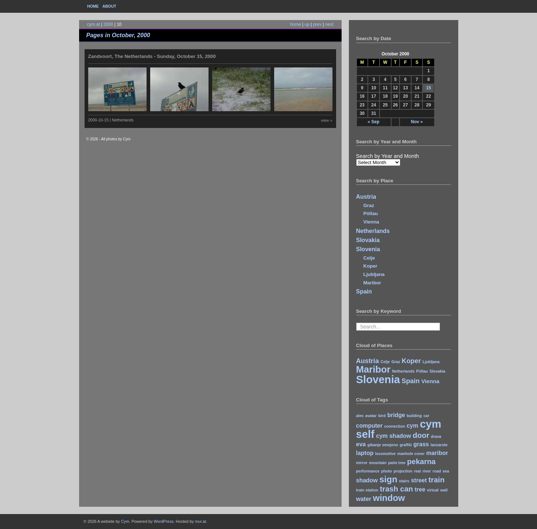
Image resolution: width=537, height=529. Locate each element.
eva (361, 444)
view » (326, 120)
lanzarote (439, 445)
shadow (367, 480)
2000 (108, 24)
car (426, 415)
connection (394, 426)
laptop (365, 453)
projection (403, 471)
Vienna (371, 222)
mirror (361, 462)
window (389, 498)
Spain (364, 291)
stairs (404, 481)
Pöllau (370, 213)
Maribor (372, 282)
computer (369, 426)
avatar (371, 415)
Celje (369, 258)
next (329, 24)
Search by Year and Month (387, 156)
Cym (125, 521)
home (295, 24)
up (307, 24)
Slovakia (368, 240)
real (417, 471)
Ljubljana (374, 274)
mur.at (200, 521)
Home (93, 6)
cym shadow (393, 436)
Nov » (417, 121)
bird (382, 415)
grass (421, 444)
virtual (433, 490)
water (363, 499)
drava (436, 436)
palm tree (396, 462)
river (427, 471)
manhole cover (411, 453)
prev (317, 24)
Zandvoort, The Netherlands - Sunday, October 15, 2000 (152, 56)
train (436, 479)
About (109, 6)
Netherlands (373, 231)
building (414, 415)
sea (446, 471)
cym (412, 426)
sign (388, 479)
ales (360, 415)
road (437, 471)
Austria (366, 197)
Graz (368, 205)
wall (444, 490)
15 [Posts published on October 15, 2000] (428, 87)
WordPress (164, 521)
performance (368, 471)
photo (386, 471)
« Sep (373, 121)
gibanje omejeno (382, 445)
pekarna (421, 461)
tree (420, 489)
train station (367, 490)
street (419, 480)
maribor (437, 453)
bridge (396, 415)
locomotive (385, 453)
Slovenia (368, 249)
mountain (377, 462)
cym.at (93, 24)
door (421, 435)
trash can (396, 489)
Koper (370, 266)
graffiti (406, 445)
